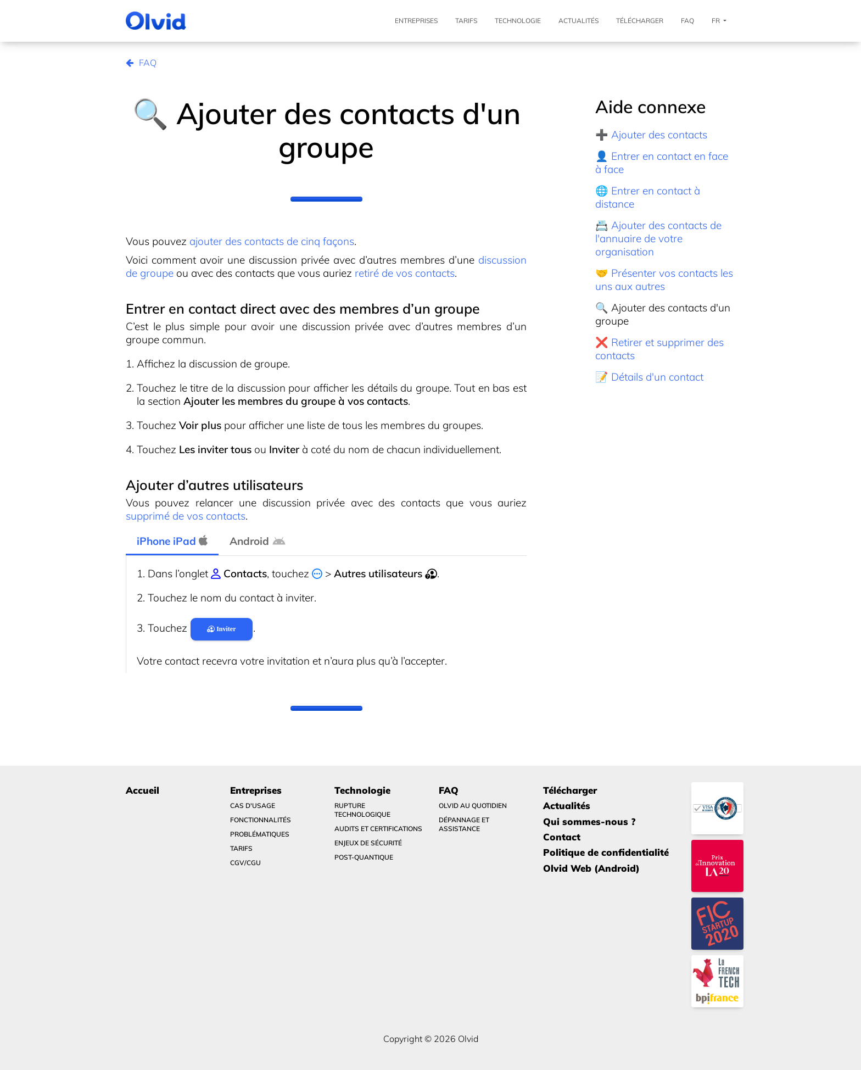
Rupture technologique (362, 809)
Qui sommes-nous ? (589, 821)
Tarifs (466, 20)
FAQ (687, 20)
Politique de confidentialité (606, 852)
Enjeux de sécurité (368, 843)
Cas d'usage (252, 805)
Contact (561, 837)
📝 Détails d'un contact (649, 376)
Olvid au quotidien (473, 805)
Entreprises (416, 20)
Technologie (518, 20)
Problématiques (259, 834)
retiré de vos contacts (405, 273)
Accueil (142, 790)
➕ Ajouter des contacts (651, 134)
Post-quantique (363, 857)
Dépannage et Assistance (464, 824)
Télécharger (639, 20)
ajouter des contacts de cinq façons (271, 241)
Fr (719, 21)
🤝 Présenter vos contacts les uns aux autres (664, 279)
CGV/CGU (245, 863)
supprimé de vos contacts (185, 515)
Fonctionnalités (260, 820)
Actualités (578, 20)
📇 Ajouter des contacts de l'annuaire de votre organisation (658, 238)
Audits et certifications (378, 828)
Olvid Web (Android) (591, 868)
